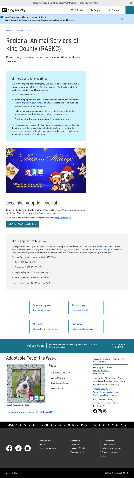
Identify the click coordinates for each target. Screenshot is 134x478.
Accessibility (11, 473)
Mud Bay (101, 246)
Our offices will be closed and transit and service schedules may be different (39, 20)
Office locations (109, 444)
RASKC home (97, 38)
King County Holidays (118, 345)
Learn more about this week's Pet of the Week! (30, 412)
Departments (108, 440)
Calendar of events (100, 80)
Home (8, 31)
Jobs (104, 456)
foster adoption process (61, 119)
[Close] (122, 19)
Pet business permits (100, 85)
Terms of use (45, 440)
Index (10, 424)
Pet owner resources (101, 72)
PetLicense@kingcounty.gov (105, 395)
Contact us (75, 440)
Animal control (98, 59)
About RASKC (98, 76)
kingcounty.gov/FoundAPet (34, 103)
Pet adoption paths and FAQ (104, 51)
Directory (74, 444)
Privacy (42, 444)
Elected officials (77, 448)
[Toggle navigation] (129, 10)
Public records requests (101, 89)
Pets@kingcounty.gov (102, 389)
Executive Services (23, 31)
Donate (94, 64)
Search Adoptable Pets (22, 223)
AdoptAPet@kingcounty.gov (105, 392)
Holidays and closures (111, 448)
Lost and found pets (101, 55)
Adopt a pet (96, 47)
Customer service (78, 452)
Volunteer (95, 68)
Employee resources (111, 452)
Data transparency (47, 448)
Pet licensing (98, 43)
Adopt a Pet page (63, 217)
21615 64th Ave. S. (101, 370)
